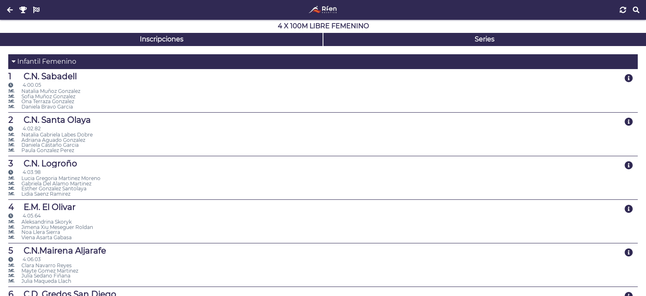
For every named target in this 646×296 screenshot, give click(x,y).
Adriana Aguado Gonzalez (46, 140)
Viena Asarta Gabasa (40, 237)
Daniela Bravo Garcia (40, 106)
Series (484, 39)
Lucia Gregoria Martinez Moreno (54, 178)
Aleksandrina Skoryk (40, 221)
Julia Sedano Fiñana (39, 275)
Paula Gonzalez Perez (41, 150)
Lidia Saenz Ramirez (39, 194)
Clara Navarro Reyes (40, 265)
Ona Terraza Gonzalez (41, 101)
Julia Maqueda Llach (39, 281)
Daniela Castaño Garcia (43, 145)
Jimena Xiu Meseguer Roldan (50, 227)
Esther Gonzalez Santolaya (47, 188)
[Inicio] (322, 9)
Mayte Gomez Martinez (43, 270)
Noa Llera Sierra (34, 232)
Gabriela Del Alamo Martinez (49, 183)
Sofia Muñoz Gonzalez (41, 96)
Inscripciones (161, 39)
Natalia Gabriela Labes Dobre (50, 134)
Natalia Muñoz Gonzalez (44, 91)
